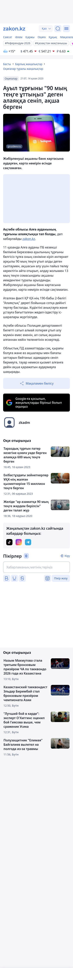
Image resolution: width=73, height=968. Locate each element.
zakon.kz (28, 239)
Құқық (53, 37)
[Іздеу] (57, 28)
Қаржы (30, 37)
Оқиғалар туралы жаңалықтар (23, 69)
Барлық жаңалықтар (28, 64)
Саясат (7, 37)
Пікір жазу (61, 578)
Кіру (67, 556)
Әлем (18, 37)
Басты (7, 64)
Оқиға (42, 37)
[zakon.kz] (14, 29)
